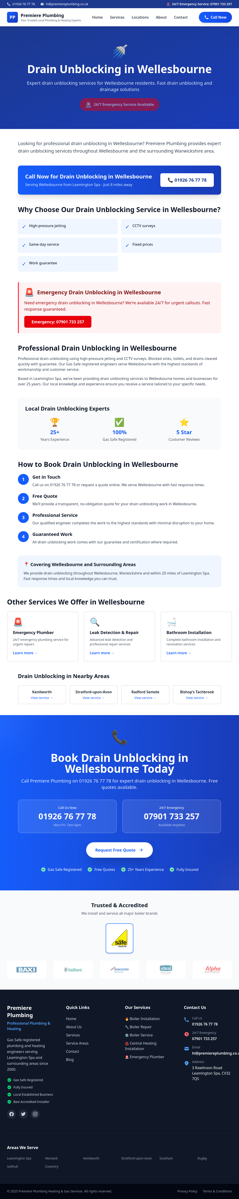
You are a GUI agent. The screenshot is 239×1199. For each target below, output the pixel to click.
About (161, 17)
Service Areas (77, 1043)
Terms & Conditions (217, 1191)
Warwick (51, 1158)
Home (97, 17)
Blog (70, 1059)
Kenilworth (91, 1158)
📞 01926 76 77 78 (187, 180)
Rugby (202, 1158)
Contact (181, 17)
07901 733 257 (171, 816)
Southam (166, 1158)
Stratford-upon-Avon (136, 1158)
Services (117, 17)
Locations (140, 17)
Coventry (52, 1166)
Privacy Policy (187, 1191)
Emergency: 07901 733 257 (58, 322)
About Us (74, 1026)
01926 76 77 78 (67, 816)
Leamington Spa (19, 1158)
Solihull (12, 1166)
